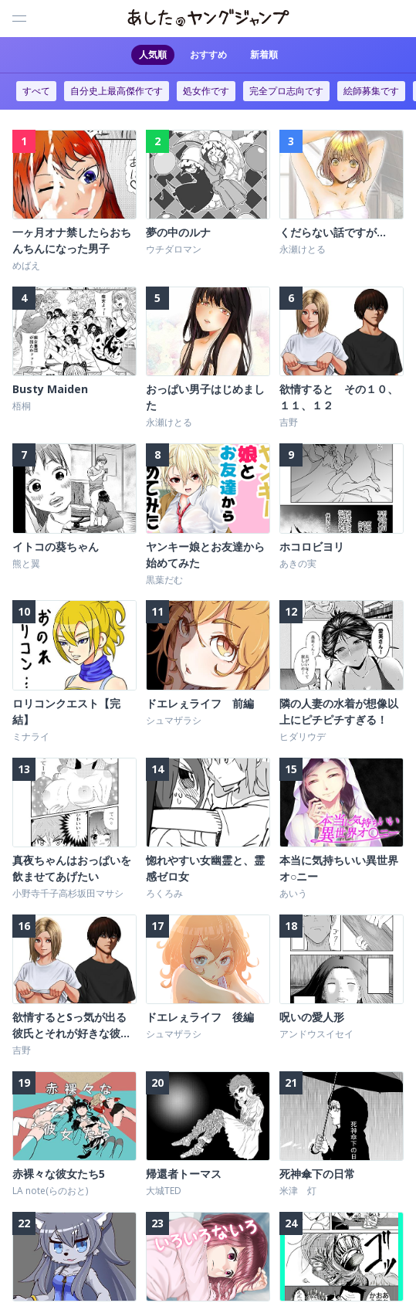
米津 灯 (297, 1189)
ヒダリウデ (302, 734)
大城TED (163, 1189)
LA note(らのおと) (50, 1189)
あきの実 (297, 562)
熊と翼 (26, 562)
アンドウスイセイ (316, 1032)
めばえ (26, 265)
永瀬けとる (302, 249)
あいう (293, 891)
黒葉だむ (164, 578)
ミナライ (30, 734)
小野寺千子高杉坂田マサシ (67, 891)
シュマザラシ (173, 718)
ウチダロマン (173, 249)
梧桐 (21, 405)
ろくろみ (164, 891)
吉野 (288, 422)
